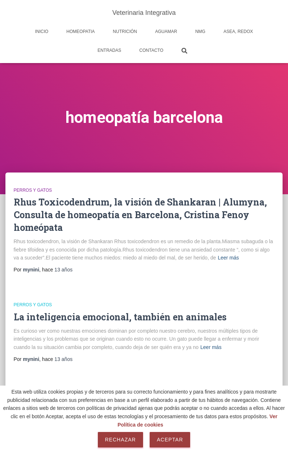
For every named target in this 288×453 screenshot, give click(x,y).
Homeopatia (80, 31)
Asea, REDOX (238, 31)
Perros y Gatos (33, 190)
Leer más (228, 258)
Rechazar (120, 439)
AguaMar (166, 31)
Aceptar (170, 439)
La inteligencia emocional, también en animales (120, 317)
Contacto (151, 50)
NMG (200, 31)
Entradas (109, 50)
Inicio (42, 31)
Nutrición (125, 31)
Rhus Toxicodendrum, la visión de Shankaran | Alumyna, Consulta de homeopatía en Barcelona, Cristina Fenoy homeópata (140, 214)
